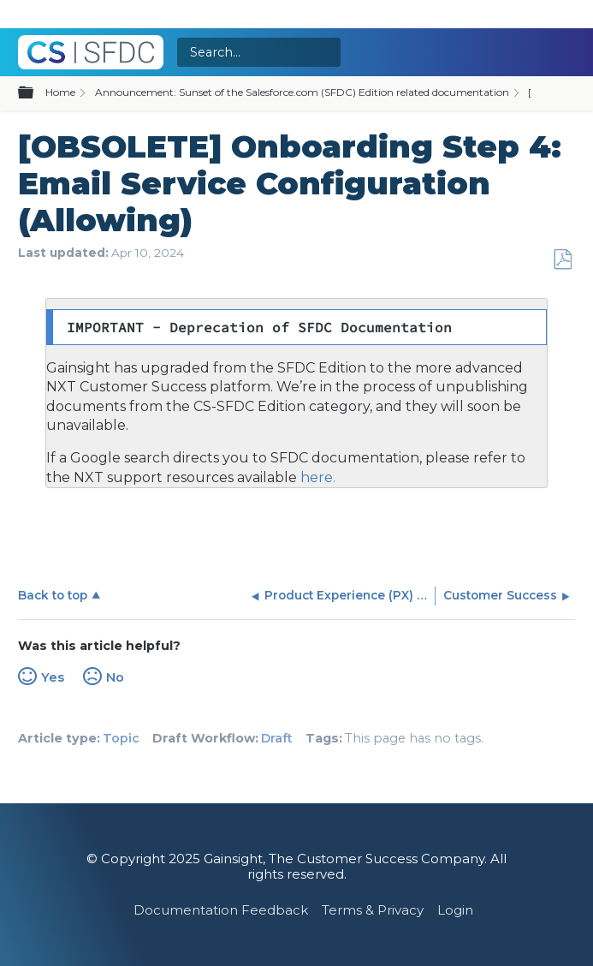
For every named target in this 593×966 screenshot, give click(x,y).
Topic (121, 738)
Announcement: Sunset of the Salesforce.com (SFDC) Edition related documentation (302, 92)
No (115, 677)
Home (60, 92)
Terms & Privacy (373, 910)
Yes (52, 677)
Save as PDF (562, 260)
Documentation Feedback (220, 910)
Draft (277, 738)
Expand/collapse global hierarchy (36, 93)
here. (316, 477)
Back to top (52, 595)
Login (455, 910)
